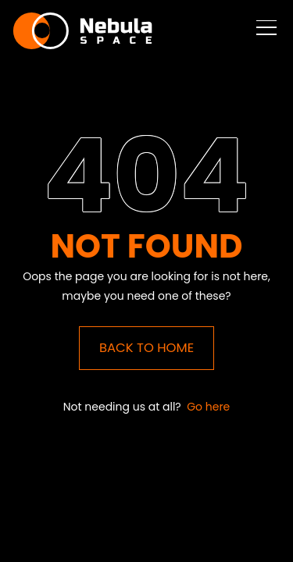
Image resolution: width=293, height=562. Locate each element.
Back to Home (146, 348)
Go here (208, 406)
